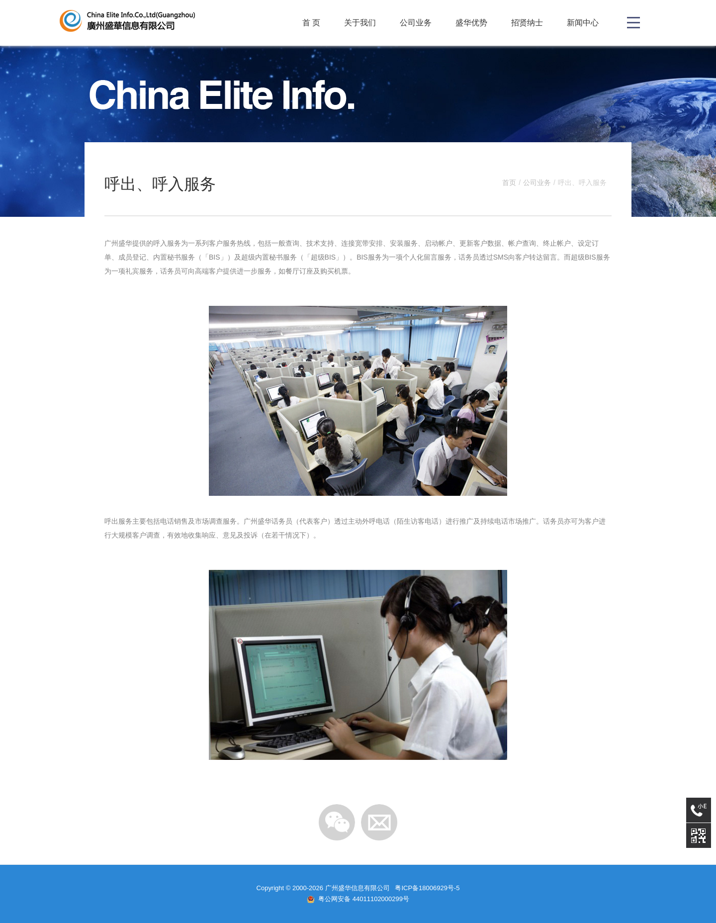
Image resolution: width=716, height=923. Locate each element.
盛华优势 (471, 22)
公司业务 (416, 22)
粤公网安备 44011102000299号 (363, 899)
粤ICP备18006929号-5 (427, 888)
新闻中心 (583, 22)
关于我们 (360, 22)
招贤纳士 (527, 22)
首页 (509, 182)
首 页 (311, 22)
